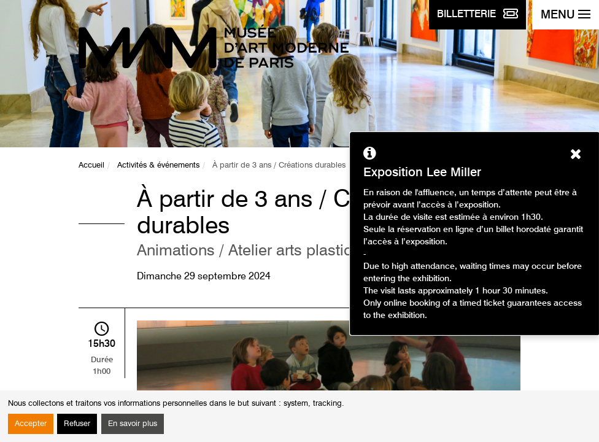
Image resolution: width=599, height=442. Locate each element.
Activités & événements (158, 165)
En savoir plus (132, 424)
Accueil (91, 165)
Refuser (77, 424)
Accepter (31, 424)
